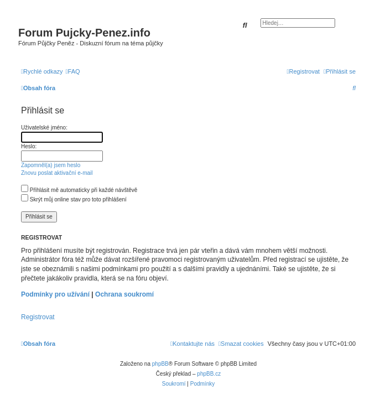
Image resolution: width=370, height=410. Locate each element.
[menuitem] (73, 71)
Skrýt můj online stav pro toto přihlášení (74, 199)
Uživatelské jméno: (44, 127)
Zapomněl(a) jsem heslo (50, 165)
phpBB (160, 364)
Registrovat (38, 317)
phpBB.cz (209, 374)
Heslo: (29, 146)
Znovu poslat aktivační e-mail (57, 173)
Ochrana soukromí (124, 294)
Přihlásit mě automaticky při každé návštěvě (79, 190)
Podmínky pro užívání (55, 294)
